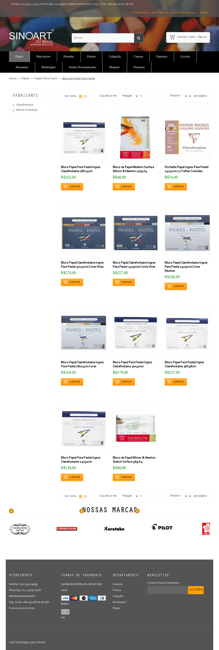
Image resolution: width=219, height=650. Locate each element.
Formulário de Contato (23, 608)
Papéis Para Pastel (45, 78)
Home (12, 78)
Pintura (117, 590)
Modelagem (120, 602)
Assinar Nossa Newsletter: (163, 583)
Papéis (25, 78)
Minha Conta (139, 12)
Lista (85, 96)
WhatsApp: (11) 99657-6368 (57, 4)
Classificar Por (108, 96)
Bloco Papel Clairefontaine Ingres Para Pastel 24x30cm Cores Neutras (186, 267)
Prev (81, 511)
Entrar (204, 12)
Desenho (118, 584)
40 (11, 511)
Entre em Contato (184, 12)
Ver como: (70, 96)
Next (137, 511)
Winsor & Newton (27, 110)
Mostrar (175, 95)
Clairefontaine (24, 104)
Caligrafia (118, 596)
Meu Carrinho (160, 12)
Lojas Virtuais (37, 642)
